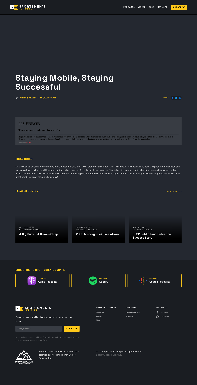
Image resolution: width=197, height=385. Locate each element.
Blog (151, 7)
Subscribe (179, 7)
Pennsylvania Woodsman (38, 97)
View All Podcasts (173, 191)
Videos (142, 7)
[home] (27, 7)
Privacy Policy (49, 337)
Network (162, 7)
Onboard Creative (112, 355)
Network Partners (133, 312)
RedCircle (28, 142)
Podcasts (129, 7)
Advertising (130, 316)
